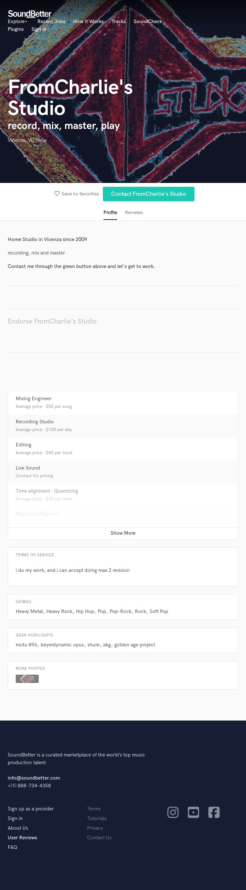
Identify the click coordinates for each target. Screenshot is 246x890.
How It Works (88, 22)
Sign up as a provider (31, 809)
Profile (110, 213)
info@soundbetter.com (34, 778)
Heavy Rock (59, 612)
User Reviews (22, 838)
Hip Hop (85, 612)
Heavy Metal (29, 612)
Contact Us (99, 838)
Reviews (134, 213)
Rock (140, 612)
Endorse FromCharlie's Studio (52, 321)
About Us (18, 828)
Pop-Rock (120, 612)
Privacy (95, 828)
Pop (102, 612)
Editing (23, 445)
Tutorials (97, 819)
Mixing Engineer (34, 399)
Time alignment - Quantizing (47, 491)
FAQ (12, 847)
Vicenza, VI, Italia (27, 140)
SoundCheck (148, 22)
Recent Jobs (51, 22)
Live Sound (28, 468)
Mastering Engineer (37, 514)
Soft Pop (159, 612)
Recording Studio (35, 422)
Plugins (16, 29)
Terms (94, 809)
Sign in (38, 29)
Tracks (118, 22)
